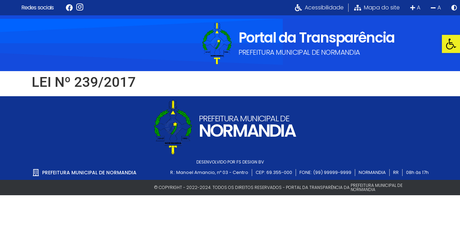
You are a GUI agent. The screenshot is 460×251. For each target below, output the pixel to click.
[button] (451, 44)
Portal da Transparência (317, 37)
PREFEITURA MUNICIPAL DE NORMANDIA (299, 52)
